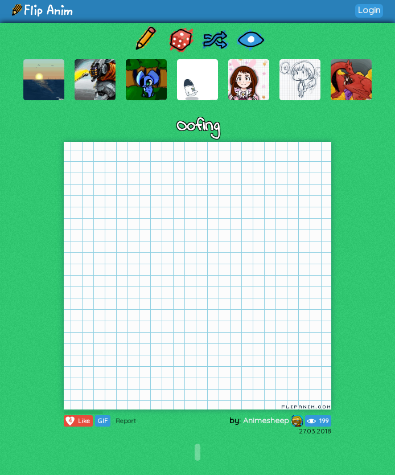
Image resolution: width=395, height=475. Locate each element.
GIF (103, 421)
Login (369, 10)
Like (77, 421)
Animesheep (273, 420)
